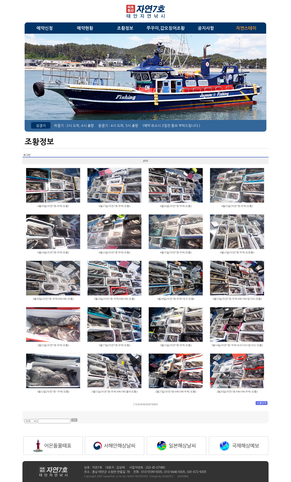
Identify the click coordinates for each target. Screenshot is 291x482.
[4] (143, 404)
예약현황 (85, 28)
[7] (151, 404)
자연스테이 (246, 28)
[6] (148, 404)
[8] (153, 404)
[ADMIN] (182, 476)
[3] (140, 404)
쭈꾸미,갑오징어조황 (166, 28)
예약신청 (44, 28)
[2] (137, 404)
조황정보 (125, 28)
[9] (156, 404)
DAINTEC (168, 476)
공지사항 (206, 28)
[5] (145, 404)
